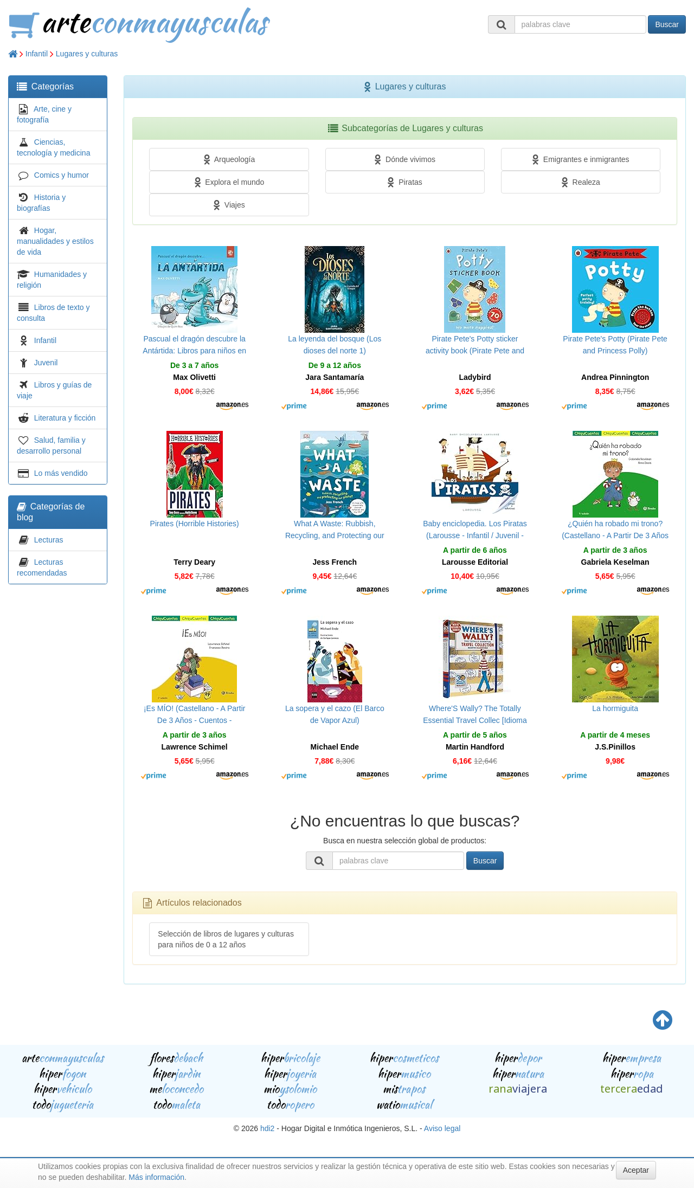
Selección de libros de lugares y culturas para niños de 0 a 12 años (226, 939)
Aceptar (636, 1170)
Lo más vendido (61, 473)
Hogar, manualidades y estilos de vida (55, 241)
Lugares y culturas (87, 53)
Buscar (667, 24)
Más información (156, 1177)
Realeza (580, 182)
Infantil (36, 53)
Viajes (229, 205)
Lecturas (48, 539)
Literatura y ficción (65, 418)
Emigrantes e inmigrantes (580, 159)
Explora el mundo (229, 182)
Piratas (404, 182)
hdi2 (267, 1128)
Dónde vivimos (404, 159)
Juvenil (46, 362)
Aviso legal (442, 1128)
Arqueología (229, 159)
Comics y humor (61, 175)
